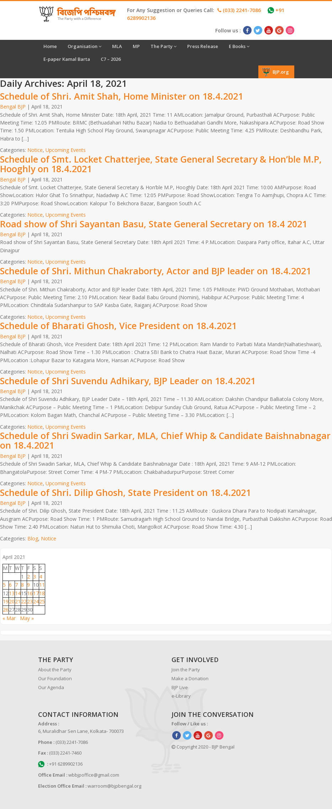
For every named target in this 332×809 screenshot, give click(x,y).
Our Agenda (51, 687)
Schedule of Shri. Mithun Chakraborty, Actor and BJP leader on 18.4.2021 (155, 271)
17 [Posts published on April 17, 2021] (36, 593)
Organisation (84, 46)
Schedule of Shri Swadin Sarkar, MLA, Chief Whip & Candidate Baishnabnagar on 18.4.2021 (165, 440)
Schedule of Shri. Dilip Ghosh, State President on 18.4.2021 (125, 492)
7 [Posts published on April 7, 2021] (16, 584)
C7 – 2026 (111, 59)
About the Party (55, 669)
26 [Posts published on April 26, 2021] (6, 609)
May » (27, 618)
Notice (35, 150)
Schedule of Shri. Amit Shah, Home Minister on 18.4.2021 (121, 96)
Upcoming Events (66, 150)
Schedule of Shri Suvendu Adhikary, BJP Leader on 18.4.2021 (127, 381)
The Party (163, 46)
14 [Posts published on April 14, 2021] (18, 593)
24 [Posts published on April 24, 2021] (36, 601)
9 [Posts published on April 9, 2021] (28, 584)
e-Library (181, 696)
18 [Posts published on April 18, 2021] (42, 593)
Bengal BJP (13, 106)
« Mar (9, 618)
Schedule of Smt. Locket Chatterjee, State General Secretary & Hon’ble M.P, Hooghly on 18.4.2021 (161, 164)
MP (136, 46)
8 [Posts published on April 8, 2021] (22, 584)
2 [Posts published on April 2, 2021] (28, 576)
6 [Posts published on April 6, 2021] (10, 584)
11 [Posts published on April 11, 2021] (42, 584)
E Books (239, 46)
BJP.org (275, 72)
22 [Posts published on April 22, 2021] (24, 601)
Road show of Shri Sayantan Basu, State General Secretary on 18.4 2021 (153, 224)
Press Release (202, 46)
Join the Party (186, 669)
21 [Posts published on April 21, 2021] (18, 601)
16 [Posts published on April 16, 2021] (30, 593)
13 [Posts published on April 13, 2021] (12, 593)
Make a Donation (190, 678)
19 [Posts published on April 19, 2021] (6, 601)
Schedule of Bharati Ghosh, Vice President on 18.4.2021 (118, 325)
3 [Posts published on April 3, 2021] (34, 576)
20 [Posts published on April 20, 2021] (12, 601)
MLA (117, 46)
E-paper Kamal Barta (66, 59)
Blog (32, 538)
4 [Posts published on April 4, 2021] (40, 576)
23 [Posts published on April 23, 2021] (30, 601)
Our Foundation (55, 678)
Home (50, 46)
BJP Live (180, 687)
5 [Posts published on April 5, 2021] (4, 584)
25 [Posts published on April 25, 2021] (42, 601)
